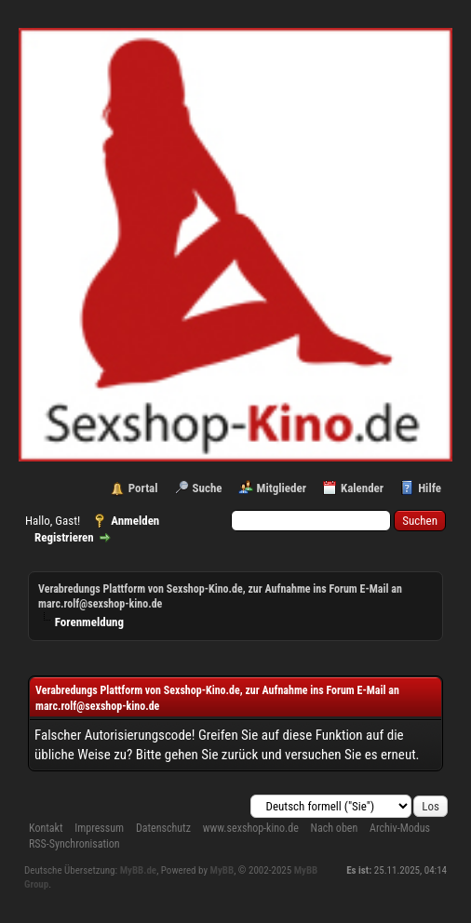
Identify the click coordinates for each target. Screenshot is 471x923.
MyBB (222, 870)
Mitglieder (281, 488)
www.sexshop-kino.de (251, 828)
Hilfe (429, 488)
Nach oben (334, 828)
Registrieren (64, 537)
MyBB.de (138, 870)
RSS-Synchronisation (74, 843)
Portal (143, 488)
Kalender (362, 488)
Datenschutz (163, 828)
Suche (207, 488)
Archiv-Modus (400, 828)
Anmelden (135, 521)
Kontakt (45, 828)
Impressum (99, 828)
